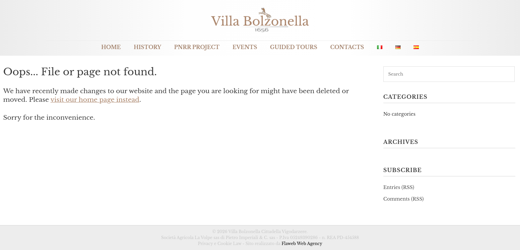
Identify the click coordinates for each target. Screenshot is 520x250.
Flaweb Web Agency (302, 243)
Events (244, 47)
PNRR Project (197, 47)
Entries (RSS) (398, 187)
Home (111, 47)
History (147, 47)
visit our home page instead (94, 99)
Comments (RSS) (403, 199)
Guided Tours (293, 47)
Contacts (347, 47)
